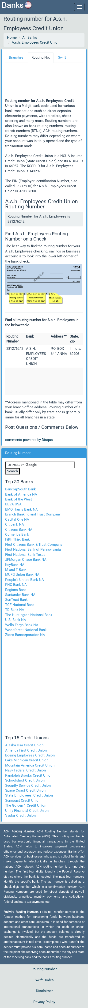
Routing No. (40, 57)
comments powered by (29, 440)
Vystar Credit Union (20, 815)
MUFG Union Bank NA (22, 574)
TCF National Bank (19, 605)
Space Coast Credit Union (25, 790)
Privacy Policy (44, 1002)
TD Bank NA (14, 610)
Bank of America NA (21, 494)
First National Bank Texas (25, 555)
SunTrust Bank (16, 600)
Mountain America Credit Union (29, 765)
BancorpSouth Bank (20, 489)
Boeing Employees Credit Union (30, 755)
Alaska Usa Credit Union (24, 745)
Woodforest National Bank (26, 630)
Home (12, 37)
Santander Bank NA (20, 595)
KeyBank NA (14, 565)
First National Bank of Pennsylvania (33, 549)
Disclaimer (44, 991)
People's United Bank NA (24, 580)
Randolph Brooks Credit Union (28, 775)
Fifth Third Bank (17, 539)
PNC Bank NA (16, 585)
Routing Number (44, 969)
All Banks (29, 37)
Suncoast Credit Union (22, 800)
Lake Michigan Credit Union (26, 760)
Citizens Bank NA (18, 529)
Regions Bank (16, 590)
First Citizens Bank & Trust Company (33, 544)
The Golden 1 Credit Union (25, 805)
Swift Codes (44, 980)
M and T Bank (16, 570)
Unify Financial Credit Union (27, 811)
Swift (62, 57)
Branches (16, 57)
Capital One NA (17, 519)
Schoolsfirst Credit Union (25, 780)
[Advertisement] (42, 82)
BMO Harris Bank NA (21, 509)
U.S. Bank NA (15, 620)
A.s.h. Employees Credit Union (35, 42)
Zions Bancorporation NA (25, 635)
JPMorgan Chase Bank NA (25, 559)
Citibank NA (14, 524)
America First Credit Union (26, 750)
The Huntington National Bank (28, 615)
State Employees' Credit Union (29, 795)
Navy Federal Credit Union (25, 770)
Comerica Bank (17, 534)
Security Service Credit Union (28, 785)
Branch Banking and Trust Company (33, 514)
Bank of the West (18, 499)
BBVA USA (13, 504)
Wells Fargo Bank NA (21, 625)
